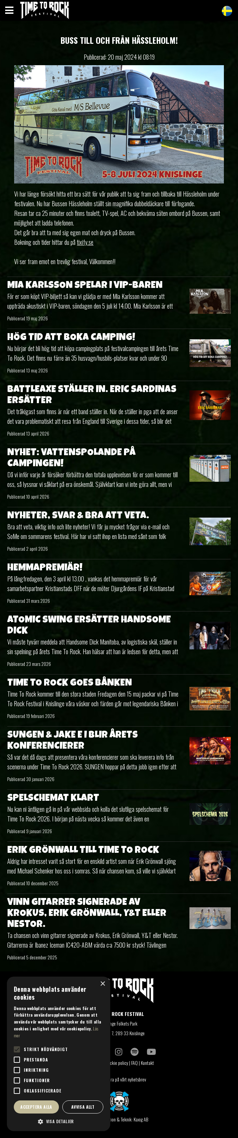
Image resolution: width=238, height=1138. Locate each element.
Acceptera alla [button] (36, 1107)
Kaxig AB (141, 1119)
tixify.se (85, 242)
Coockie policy (115, 1062)
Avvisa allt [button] (82, 1107)
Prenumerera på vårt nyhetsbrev (119, 1079)
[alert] (58, 1054)
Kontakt (148, 1062)
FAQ (134, 1062)
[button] (58, 1121)
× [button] (102, 984)
